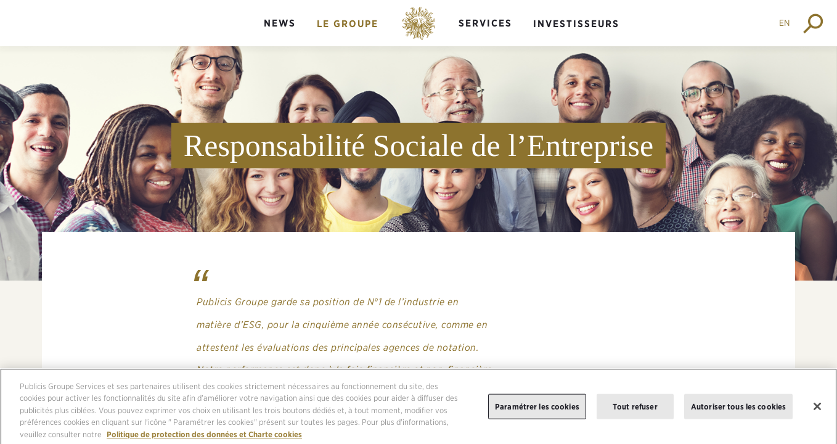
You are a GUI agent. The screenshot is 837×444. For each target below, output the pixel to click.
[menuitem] (280, 33)
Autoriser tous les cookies (738, 410)
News (280, 23)
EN (784, 23)
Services (485, 23)
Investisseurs (576, 24)
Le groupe (347, 24)
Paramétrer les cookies (537, 410)
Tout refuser (635, 410)
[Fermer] (817, 410)
